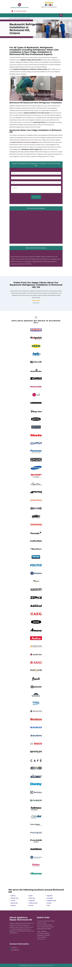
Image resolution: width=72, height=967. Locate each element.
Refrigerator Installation (43, 935)
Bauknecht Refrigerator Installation (23, 18)
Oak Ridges (50, 898)
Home (11, 18)
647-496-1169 (15, 949)
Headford (13, 905)
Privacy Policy (41, 938)
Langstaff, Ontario (51, 900)
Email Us (14, 947)
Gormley (49, 903)
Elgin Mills (49, 895)
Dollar (48, 905)
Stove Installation (42, 936)
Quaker (31, 895)
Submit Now (36, 196)
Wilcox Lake (32, 898)
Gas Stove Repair (42, 922)
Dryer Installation (42, 931)
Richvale (31, 905)
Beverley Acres (14, 898)
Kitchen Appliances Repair (44, 924)
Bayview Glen (14, 903)
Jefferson (13, 895)
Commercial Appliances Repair (46, 920)
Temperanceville (33, 903)
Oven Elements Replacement (45, 926)
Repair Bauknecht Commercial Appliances (25, 142)
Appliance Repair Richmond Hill (45, 965)
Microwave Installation (43, 933)
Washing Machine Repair (44, 928)
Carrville (13, 900)
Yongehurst (32, 900)
